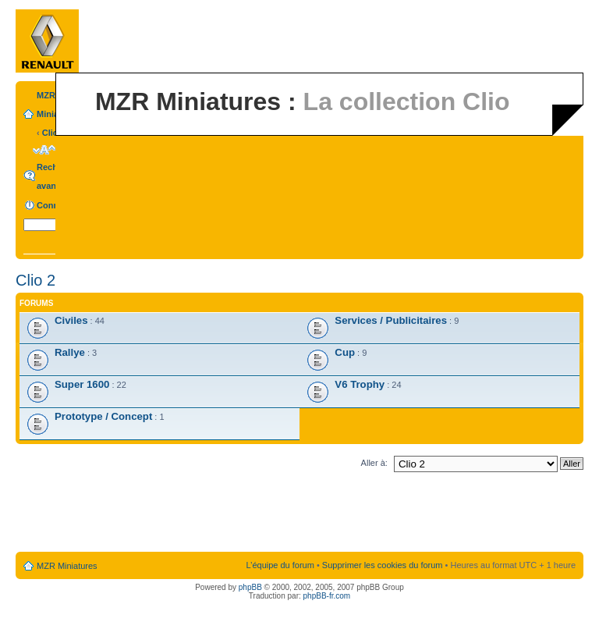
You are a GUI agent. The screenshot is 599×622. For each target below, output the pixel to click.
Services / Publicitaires (391, 320)
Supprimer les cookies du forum (382, 565)
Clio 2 (54, 132)
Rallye (70, 352)
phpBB (250, 587)
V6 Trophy (360, 384)
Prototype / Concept (103, 416)
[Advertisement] (299, 515)
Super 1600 (82, 384)
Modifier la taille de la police (44, 150)
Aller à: (374, 462)
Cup (345, 352)
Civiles (71, 320)
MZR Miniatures (67, 565)
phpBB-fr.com (327, 596)
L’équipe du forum (280, 565)
